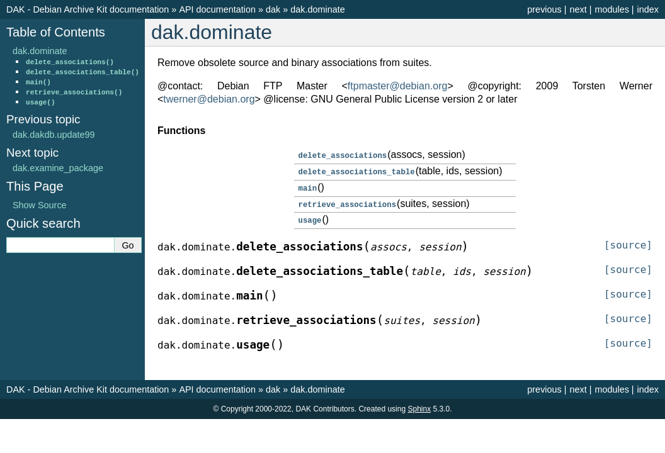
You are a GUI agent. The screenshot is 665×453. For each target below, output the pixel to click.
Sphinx (419, 405)
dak (273, 9)
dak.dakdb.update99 (53, 135)
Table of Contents (55, 32)
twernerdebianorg (208, 99)
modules (611, 9)
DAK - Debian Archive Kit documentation (87, 9)
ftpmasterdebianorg (398, 86)
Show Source (40, 205)
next (577, 9)
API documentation (217, 9)
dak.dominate (317, 9)
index (648, 9)
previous (544, 9)
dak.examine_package (58, 168)
